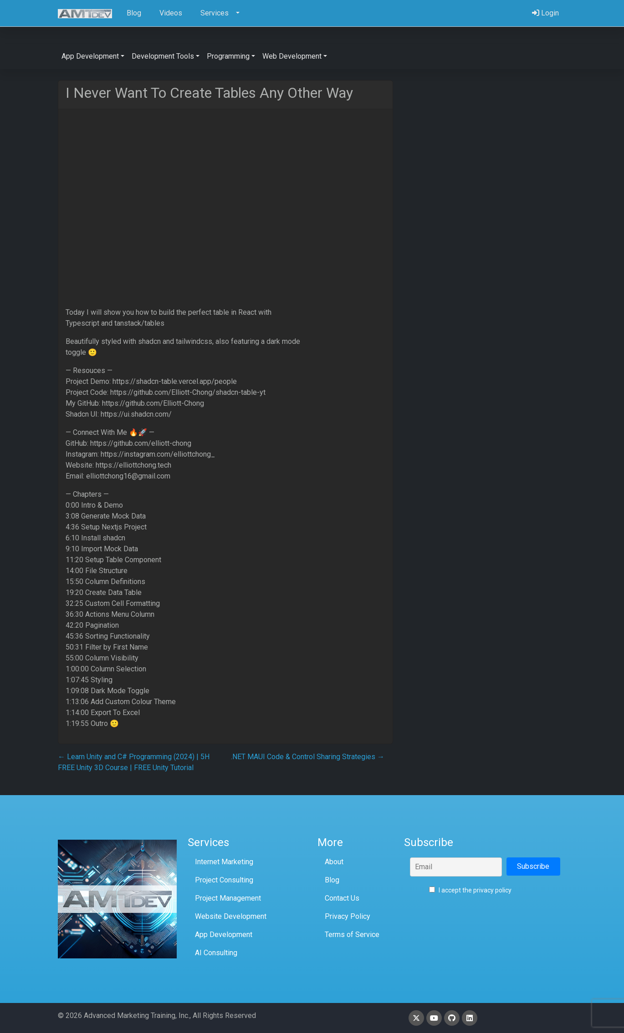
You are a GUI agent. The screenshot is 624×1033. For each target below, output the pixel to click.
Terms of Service (352, 934)
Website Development (230, 916)
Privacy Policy (347, 916)
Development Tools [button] (163, 56)
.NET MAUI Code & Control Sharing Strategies (307, 756)
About (334, 861)
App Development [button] (90, 56)
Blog (332, 880)
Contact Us (342, 898)
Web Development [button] (292, 56)
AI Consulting (216, 952)
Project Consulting (224, 880)
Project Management (228, 898)
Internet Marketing (224, 861)
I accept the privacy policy (470, 890)
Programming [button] (228, 56)
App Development (223, 934)
